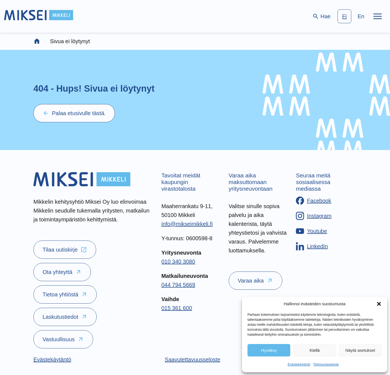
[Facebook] (313, 200)
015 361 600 (176, 308)
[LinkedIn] (312, 246)
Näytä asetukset (360, 350)
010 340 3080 (178, 261)
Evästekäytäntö (299, 364)
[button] (379, 304)
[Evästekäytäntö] (52, 359)
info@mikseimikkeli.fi (187, 224)
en (361, 16)
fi (344, 16)
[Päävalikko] (377, 16)
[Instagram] (313, 215)
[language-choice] (353, 16)
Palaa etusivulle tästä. (74, 113)
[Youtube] (311, 231)
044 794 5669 (178, 285)
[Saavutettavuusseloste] (192, 359)
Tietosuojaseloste (326, 364)
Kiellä (315, 350)
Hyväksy (269, 350)
